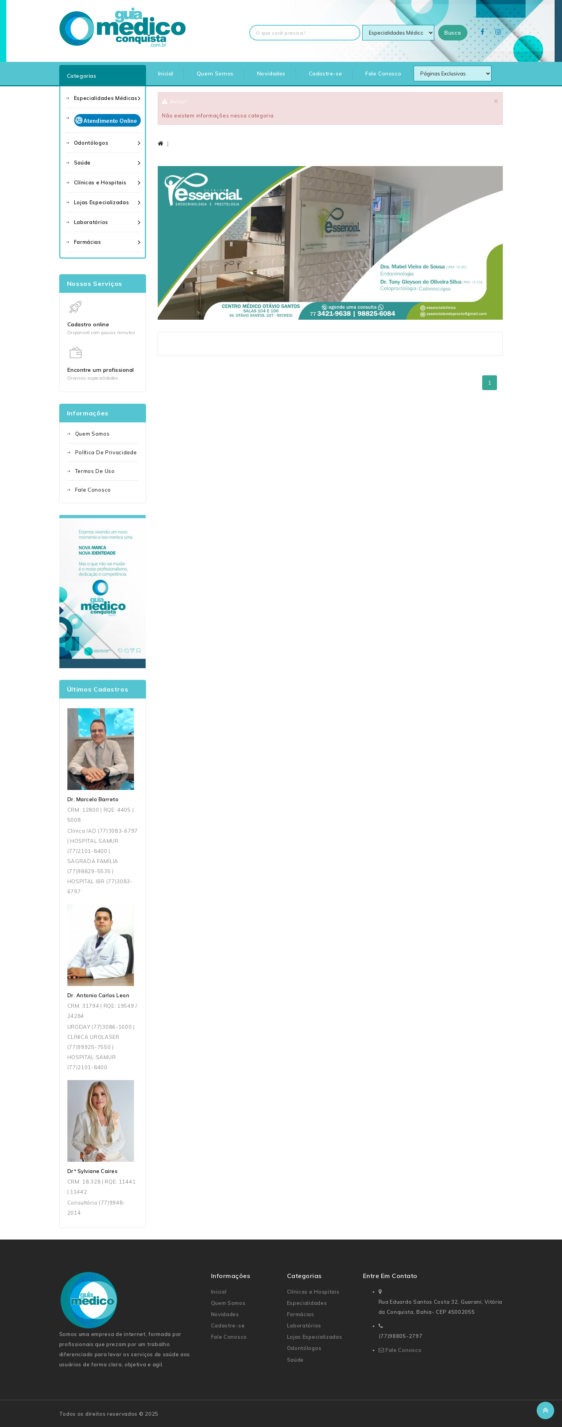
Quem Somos (215, 73)
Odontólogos (91, 143)
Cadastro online (88, 324)
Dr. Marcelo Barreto (93, 799)
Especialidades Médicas (105, 98)
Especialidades (307, 1303)
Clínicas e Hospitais (100, 182)
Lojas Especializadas (101, 202)
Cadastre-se (325, 73)
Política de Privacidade (106, 452)
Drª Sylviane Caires (92, 1171)
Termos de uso (95, 471)
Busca (452, 32)
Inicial (165, 73)
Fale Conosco (383, 73)
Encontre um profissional (100, 369)
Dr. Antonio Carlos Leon (98, 995)
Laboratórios (91, 222)
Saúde (82, 162)
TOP (545, 1410)
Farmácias (87, 242)
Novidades (271, 73)
